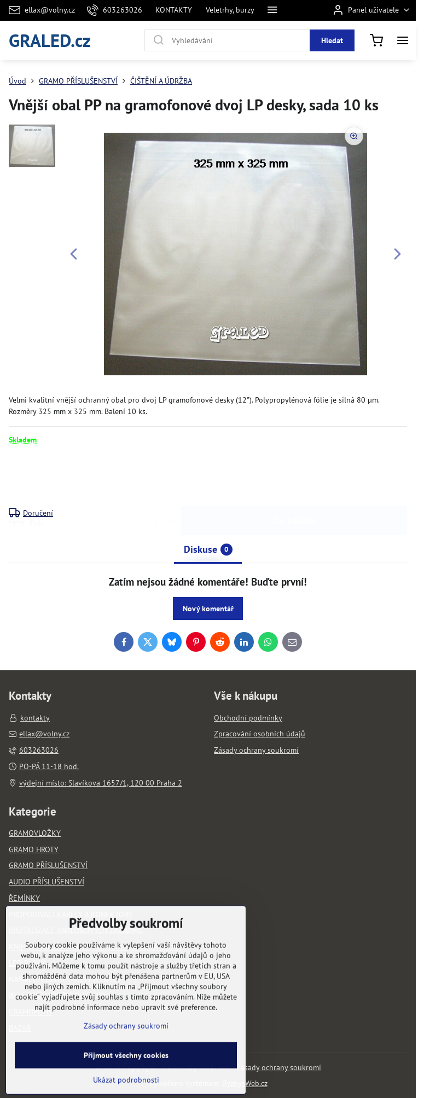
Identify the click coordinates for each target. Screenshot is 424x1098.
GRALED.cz (50, 40)
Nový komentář (208, 608)
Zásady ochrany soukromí (278, 1067)
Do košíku (293, 476)
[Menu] (403, 40)
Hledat (332, 40)
